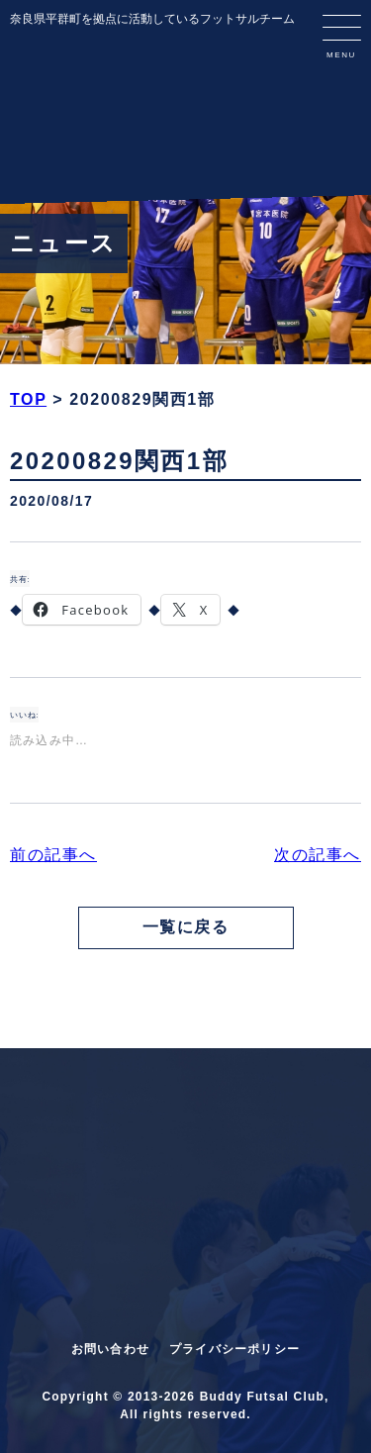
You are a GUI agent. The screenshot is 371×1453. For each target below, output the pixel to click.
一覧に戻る (186, 927)
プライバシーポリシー (234, 1349)
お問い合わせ (110, 1349)
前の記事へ (53, 854)
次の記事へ (317, 854)
